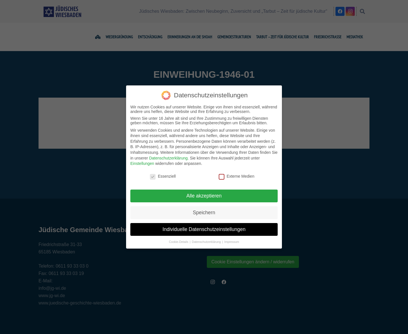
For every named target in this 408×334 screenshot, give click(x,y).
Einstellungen (142, 163)
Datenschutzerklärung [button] (207, 241)
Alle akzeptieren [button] (204, 196)
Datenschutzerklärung (168, 158)
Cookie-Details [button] (179, 241)
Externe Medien (236, 176)
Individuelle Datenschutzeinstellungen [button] (204, 229)
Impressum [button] (231, 241)
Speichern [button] (204, 212)
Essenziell (163, 176)
